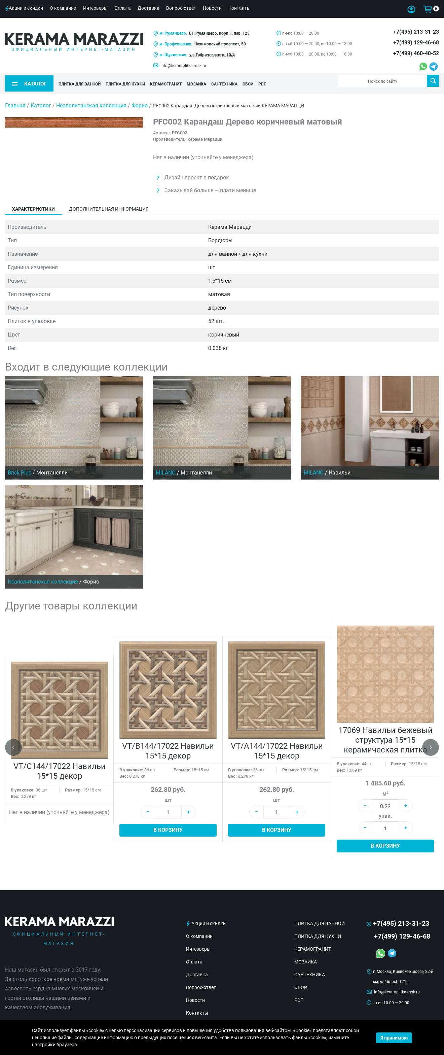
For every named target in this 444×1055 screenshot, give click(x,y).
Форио (140, 100)
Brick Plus (19, 467)
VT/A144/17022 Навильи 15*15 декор (277, 745)
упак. (385, 811)
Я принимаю (394, 1038)
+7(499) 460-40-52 (416, 53)
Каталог (41, 100)
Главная (15, 100)
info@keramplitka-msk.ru (183, 65)
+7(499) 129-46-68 (416, 42)
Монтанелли (52, 467)
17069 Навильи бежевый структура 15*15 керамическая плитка (385, 734)
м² (385, 788)
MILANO (166, 467)
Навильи (339, 467)
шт (168, 795)
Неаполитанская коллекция (92, 100)
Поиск (433, 81)
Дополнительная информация (109, 204)
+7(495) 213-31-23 (416, 32)
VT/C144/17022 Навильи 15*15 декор (59, 766)
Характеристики (33, 204)
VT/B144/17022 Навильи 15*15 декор (168, 745)
